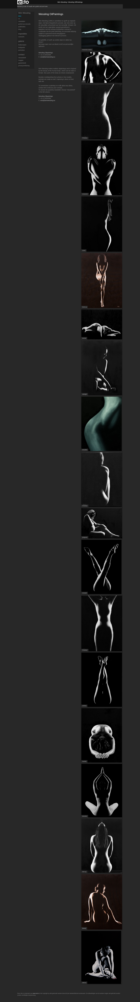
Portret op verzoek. (24, 24)
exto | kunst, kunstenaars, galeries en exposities (23, 2)
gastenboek (22, 63)
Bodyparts (21, 47)
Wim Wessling (62, 2)
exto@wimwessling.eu (47, 57)
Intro (19, 16)
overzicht (21, 37)
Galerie (21, 41)
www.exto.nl (36, 993)
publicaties (21, 27)
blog (19, 29)
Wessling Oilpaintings (46, 53)
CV (19, 19)
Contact (21, 55)
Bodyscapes (22, 45)
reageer (20, 60)
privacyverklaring (24, 65)
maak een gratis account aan (38, 6)
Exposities (22, 34)
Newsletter (21, 21)
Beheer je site (21, 6)
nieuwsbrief (22, 58)
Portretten (21, 50)
